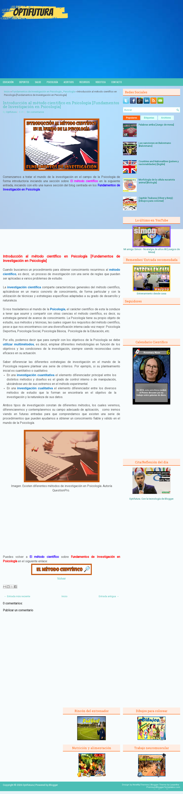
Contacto (116, 82)
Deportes (24, 82)
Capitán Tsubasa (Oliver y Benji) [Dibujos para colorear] (156, 199)
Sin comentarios (35, 112)
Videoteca (101, 82)
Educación (8, 82)
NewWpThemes (141, 784)
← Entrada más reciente (17, 596)
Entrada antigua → (109, 596)
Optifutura (11, 112)
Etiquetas (149, 117)
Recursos (84, 82)
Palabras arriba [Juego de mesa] (156, 124)
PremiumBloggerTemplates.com (163, 787)
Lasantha (174, 784)
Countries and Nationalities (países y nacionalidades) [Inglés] (159, 163)
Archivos (166, 117)
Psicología (52, 82)
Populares (131, 117)
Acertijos (69, 82)
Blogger (169, 498)
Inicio (7, 91)
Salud (38, 82)
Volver (61, 578)
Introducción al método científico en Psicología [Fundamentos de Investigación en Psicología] (61, 104)
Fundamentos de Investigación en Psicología (37, 91)
